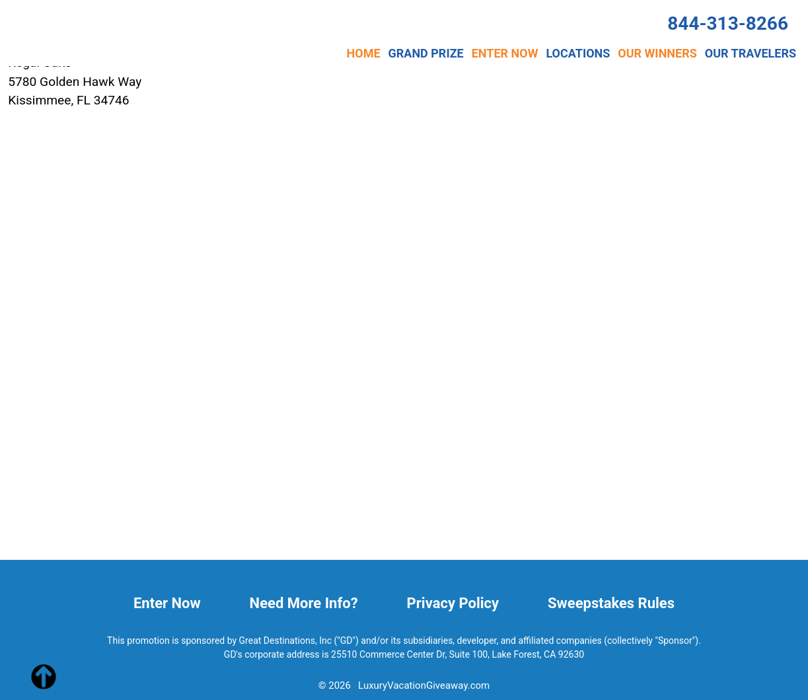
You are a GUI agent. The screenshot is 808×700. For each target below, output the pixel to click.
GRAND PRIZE (426, 53)
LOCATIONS (578, 53)
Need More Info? (304, 603)
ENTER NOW (505, 53)
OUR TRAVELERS (750, 53)
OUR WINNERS (657, 53)
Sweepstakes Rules (611, 603)
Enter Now (167, 603)
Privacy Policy (453, 603)
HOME (364, 53)
